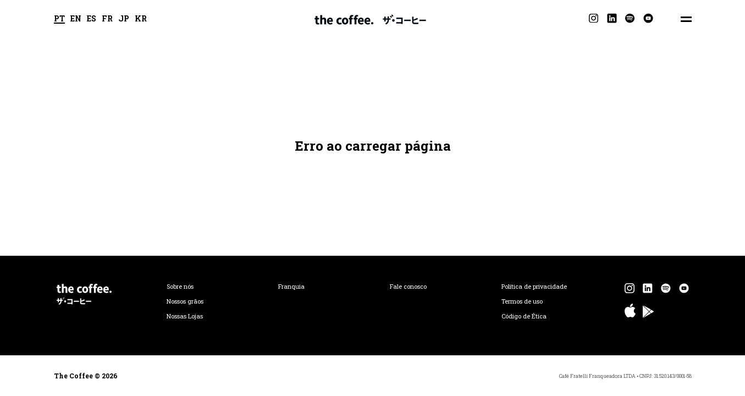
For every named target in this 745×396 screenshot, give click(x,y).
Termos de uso (522, 301)
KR (141, 19)
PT (59, 19)
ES (91, 19)
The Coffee (370, 19)
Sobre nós (180, 286)
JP (123, 19)
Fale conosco (408, 286)
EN (75, 19)
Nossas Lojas (185, 316)
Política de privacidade (534, 286)
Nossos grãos (185, 301)
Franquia (291, 286)
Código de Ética (524, 316)
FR (107, 19)
